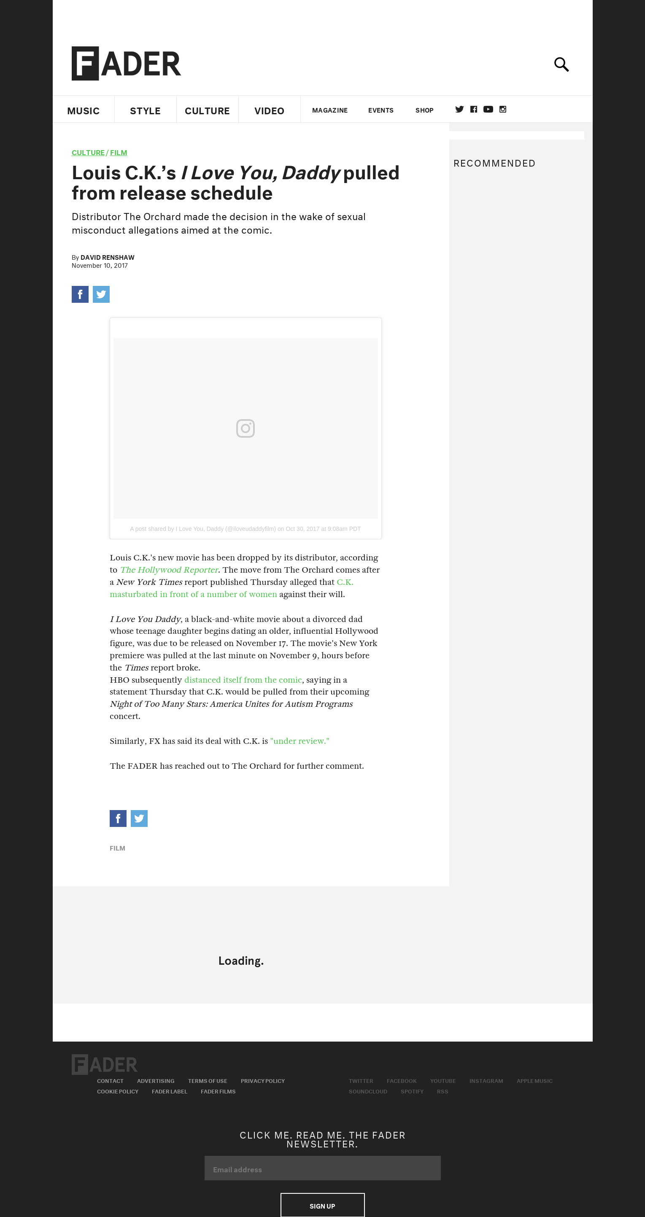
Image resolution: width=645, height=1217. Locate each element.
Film (118, 151)
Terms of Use (207, 1080)
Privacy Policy (263, 1080)
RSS (442, 1090)
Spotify (412, 1090)
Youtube (443, 1080)
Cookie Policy (117, 1090)
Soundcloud (368, 1090)
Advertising (156, 1080)
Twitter (459, 109)
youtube (488, 109)
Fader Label (169, 1090)
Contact (110, 1080)
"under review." (299, 741)
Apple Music (535, 1080)
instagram (502, 109)
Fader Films (218, 1090)
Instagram (486, 1080)
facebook (473, 109)
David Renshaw (108, 256)
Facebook (402, 1080)
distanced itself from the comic (243, 680)
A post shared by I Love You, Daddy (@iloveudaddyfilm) (203, 528)
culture (88, 151)
